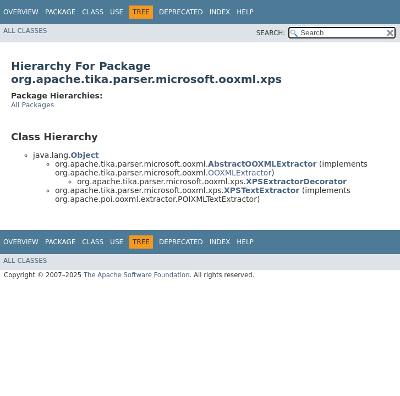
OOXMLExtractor (239, 172)
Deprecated (181, 12)
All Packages (32, 105)
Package (60, 12)
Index (220, 12)
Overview (21, 12)
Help (245, 12)
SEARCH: (271, 33)
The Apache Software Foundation (137, 275)
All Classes (25, 31)
